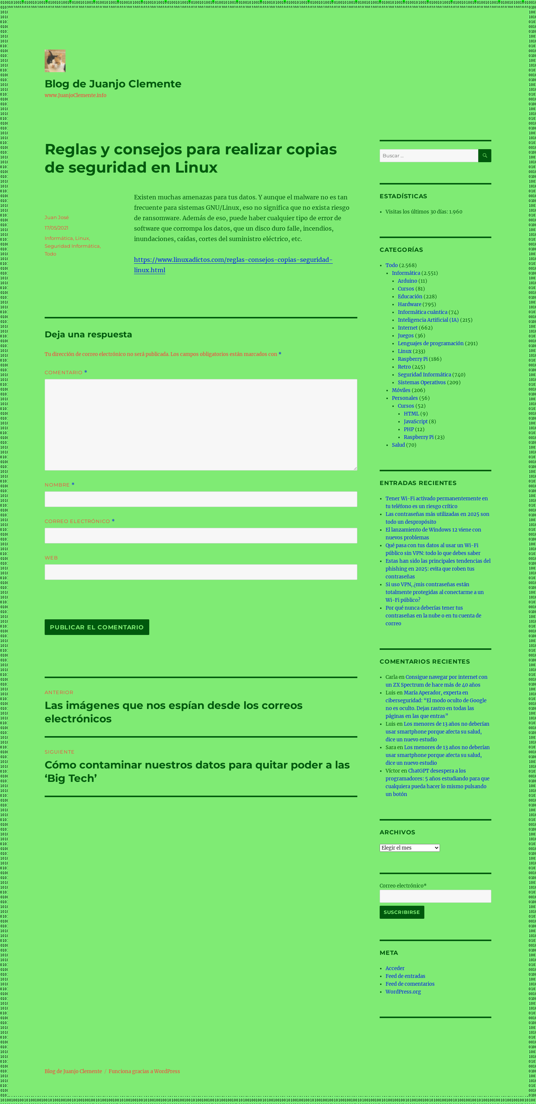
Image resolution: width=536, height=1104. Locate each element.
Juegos (406, 336)
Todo (50, 254)
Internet (408, 328)
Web (51, 558)
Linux (82, 238)
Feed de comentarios (410, 984)
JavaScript (416, 421)
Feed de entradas (405, 976)
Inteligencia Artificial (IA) (428, 320)
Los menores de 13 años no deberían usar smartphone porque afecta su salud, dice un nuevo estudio (437, 732)
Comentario (66, 372)
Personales (405, 398)
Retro (404, 367)
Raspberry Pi (413, 359)
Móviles (401, 390)
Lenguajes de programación (431, 343)
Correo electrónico (80, 521)
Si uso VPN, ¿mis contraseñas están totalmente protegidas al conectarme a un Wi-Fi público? (435, 592)
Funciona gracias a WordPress (144, 1071)
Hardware (409, 304)
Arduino (407, 281)
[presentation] (96, 603)
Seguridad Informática (72, 246)
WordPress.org (403, 992)
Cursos (406, 289)
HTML (411, 414)
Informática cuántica (422, 312)
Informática (59, 238)
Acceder (395, 968)
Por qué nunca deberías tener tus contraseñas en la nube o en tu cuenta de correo (433, 616)
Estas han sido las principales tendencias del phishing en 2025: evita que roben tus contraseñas (438, 569)
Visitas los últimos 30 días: (417, 212)
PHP (409, 429)
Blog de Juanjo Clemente (113, 83)
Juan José (57, 217)
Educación (410, 296)
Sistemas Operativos (422, 382)
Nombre (60, 485)
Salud (398, 445)
